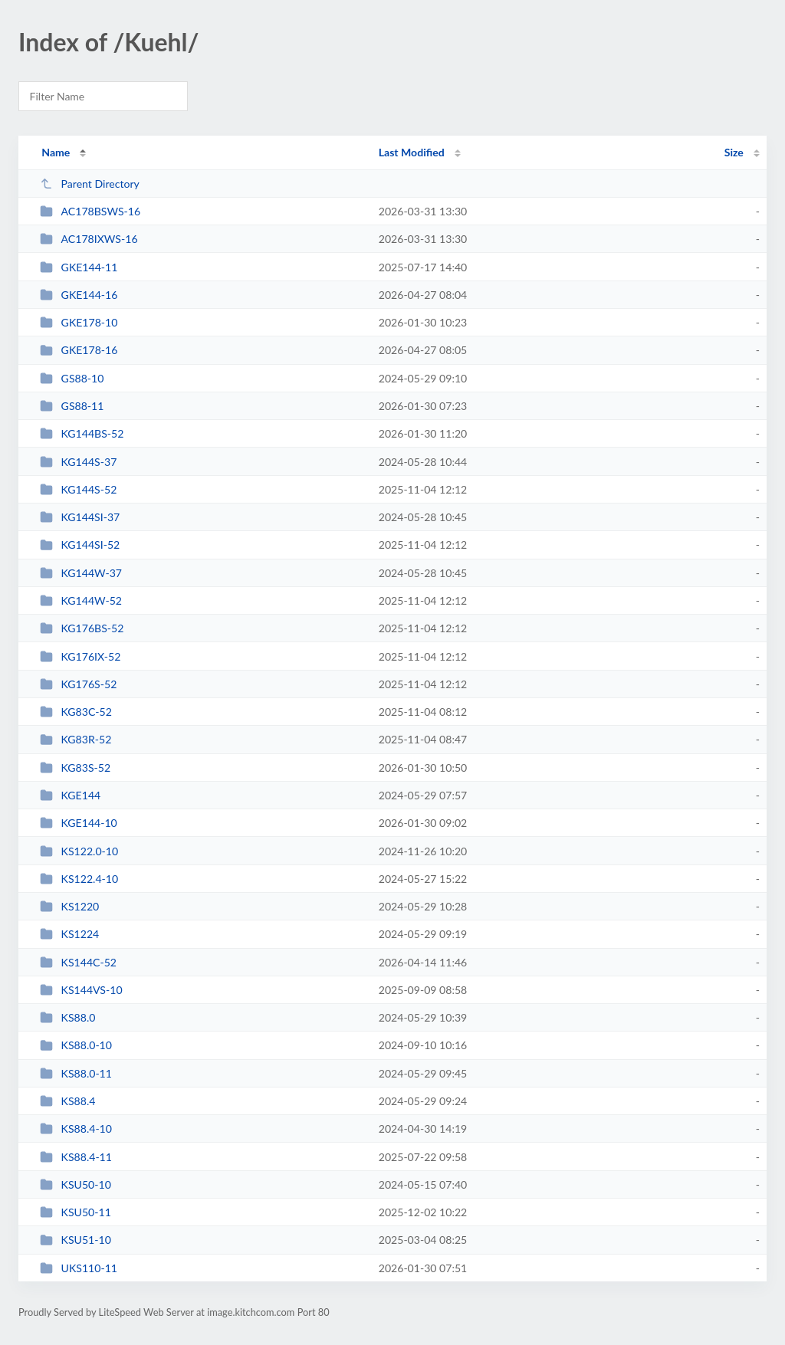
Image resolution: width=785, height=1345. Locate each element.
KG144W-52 (81, 600)
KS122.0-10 (79, 851)
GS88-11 (71, 405)
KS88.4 (67, 1100)
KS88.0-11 (76, 1073)
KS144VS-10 (81, 989)
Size (734, 152)
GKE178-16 (78, 349)
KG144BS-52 (81, 433)
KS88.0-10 (76, 1044)
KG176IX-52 (80, 656)
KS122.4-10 (79, 878)
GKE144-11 (78, 267)
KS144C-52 (78, 962)
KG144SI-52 (80, 544)
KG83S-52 (75, 767)
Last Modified (412, 152)
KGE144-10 (78, 822)
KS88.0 (67, 1017)
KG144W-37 (81, 572)
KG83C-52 (76, 711)
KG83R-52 (75, 739)
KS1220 (69, 906)
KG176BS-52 (81, 628)
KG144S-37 (78, 461)
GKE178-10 (78, 322)
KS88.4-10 (76, 1128)
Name (55, 152)
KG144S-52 (78, 489)
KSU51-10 (75, 1239)
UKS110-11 (78, 1267)
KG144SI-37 (80, 516)
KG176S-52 (78, 684)
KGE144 (70, 795)
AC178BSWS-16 (90, 211)
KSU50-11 (75, 1212)
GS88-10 (71, 378)
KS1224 (69, 933)
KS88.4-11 (76, 1156)
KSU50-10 (75, 1184)
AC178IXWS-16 (88, 238)
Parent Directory (90, 183)
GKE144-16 (78, 294)
